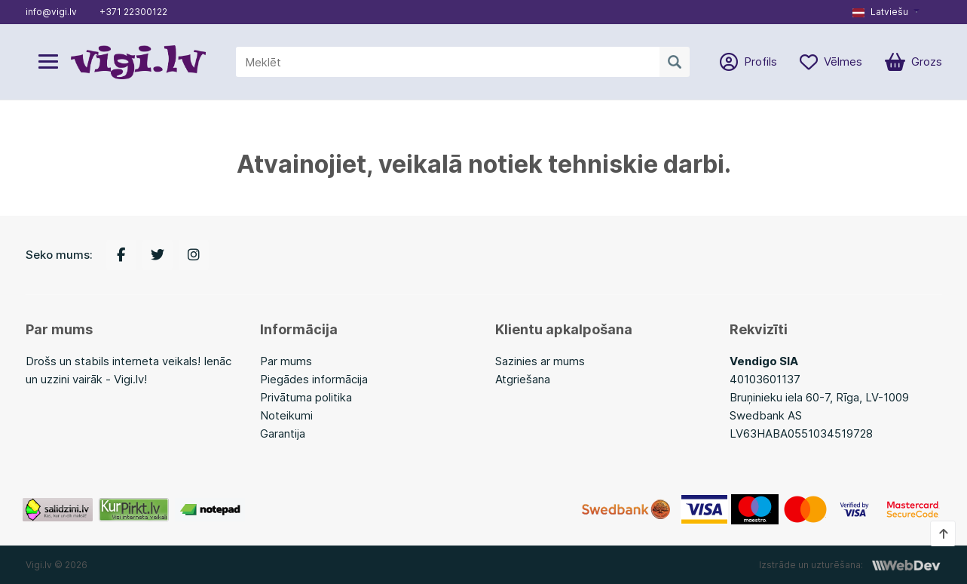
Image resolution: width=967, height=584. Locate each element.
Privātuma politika (306, 397)
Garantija (282, 433)
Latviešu (880, 11)
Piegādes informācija (314, 379)
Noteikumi (286, 415)
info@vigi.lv (51, 11)
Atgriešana (522, 379)
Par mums (286, 361)
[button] (885, 12)
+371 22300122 (133, 11)
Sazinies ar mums (540, 361)
